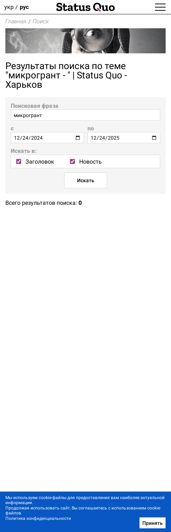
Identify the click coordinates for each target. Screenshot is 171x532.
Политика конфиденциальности (38, 518)
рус (24, 7)
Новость (86, 161)
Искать (85, 180)
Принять (152, 523)
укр (9, 7)
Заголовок (35, 161)
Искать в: (24, 150)
